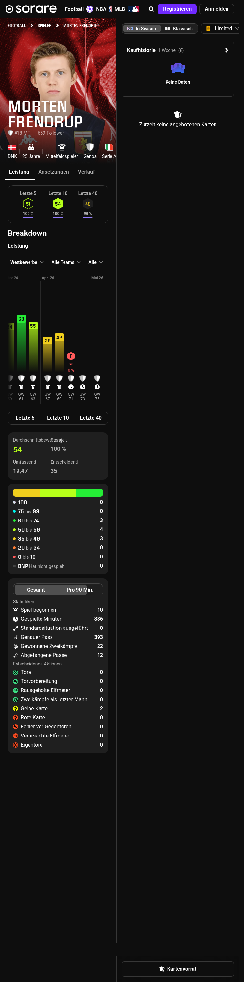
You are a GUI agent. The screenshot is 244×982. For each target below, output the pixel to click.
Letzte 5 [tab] (25, 418)
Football (79, 9)
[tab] (179, 28)
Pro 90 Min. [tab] (79, 590)
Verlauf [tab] (86, 172)
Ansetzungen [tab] (53, 172)
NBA (104, 9)
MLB (126, 9)
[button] (151, 9)
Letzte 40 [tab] (91, 418)
